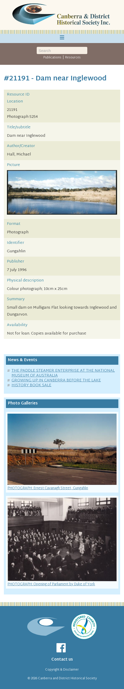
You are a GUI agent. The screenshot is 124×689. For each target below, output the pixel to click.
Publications (52, 57)
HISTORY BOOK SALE (31, 385)
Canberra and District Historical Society (67, 678)
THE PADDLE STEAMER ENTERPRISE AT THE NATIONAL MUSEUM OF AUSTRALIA (63, 373)
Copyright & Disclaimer (62, 670)
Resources (73, 57)
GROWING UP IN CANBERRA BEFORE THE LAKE (56, 380)
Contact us (62, 659)
